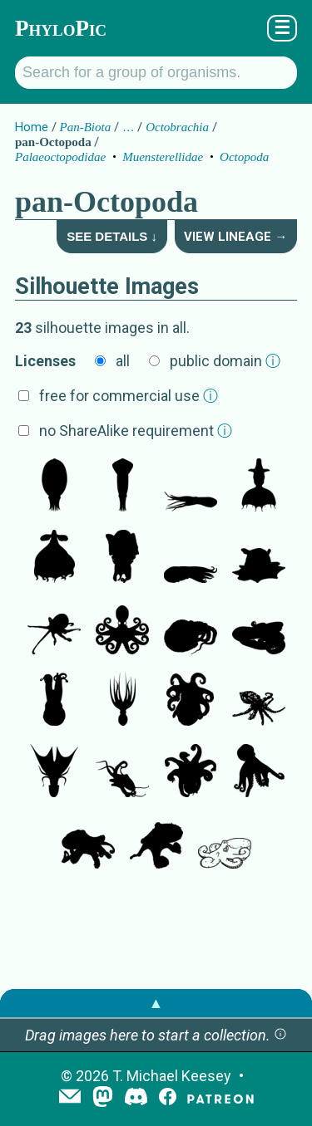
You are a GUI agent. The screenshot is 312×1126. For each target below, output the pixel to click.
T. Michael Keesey (171, 1075)
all (123, 361)
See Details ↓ (112, 236)
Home (31, 127)
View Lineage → (235, 236)
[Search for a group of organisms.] (156, 72)
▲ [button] (156, 1002)
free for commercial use (128, 395)
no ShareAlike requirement (135, 430)
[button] (280, 1035)
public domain (225, 361)
